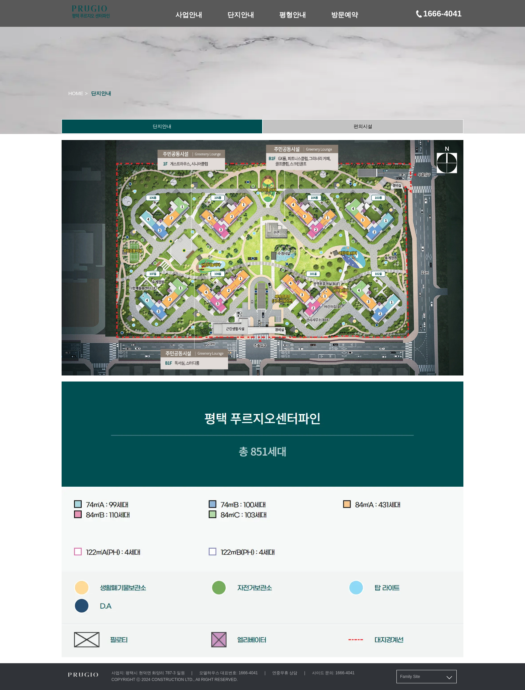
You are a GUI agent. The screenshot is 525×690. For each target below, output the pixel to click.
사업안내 (188, 14)
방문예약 (344, 14)
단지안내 (240, 14)
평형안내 (292, 14)
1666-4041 (438, 13)
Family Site (426, 678)
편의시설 (363, 126)
